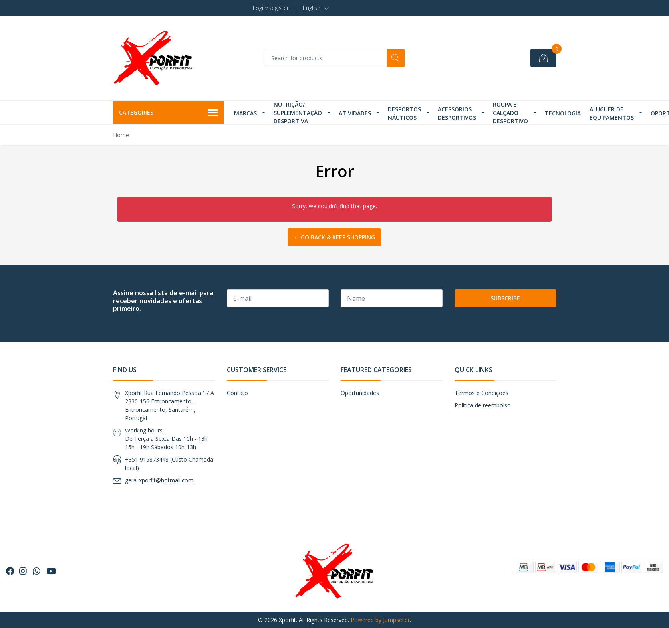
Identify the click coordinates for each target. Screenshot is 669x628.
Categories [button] (168, 113)
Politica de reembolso (483, 405)
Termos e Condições (481, 393)
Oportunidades (360, 393)
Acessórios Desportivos (457, 113)
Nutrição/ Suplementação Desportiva (298, 113)
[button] (316, 8)
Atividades (355, 113)
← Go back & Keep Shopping (334, 237)
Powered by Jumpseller (380, 620)
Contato (237, 393)
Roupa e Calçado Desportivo (510, 113)
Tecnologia (563, 113)
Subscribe (505, 298)
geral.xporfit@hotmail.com (159, 480)
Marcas (245, 113)
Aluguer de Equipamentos (612, 113)
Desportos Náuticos (404, 113)
